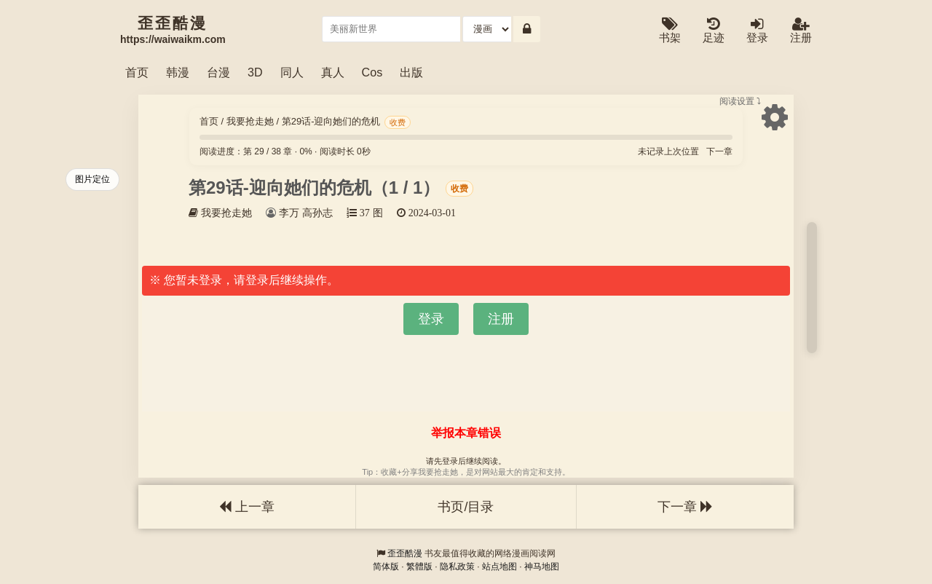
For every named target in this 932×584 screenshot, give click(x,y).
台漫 (218, 72)
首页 (137, 72)
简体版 (386, 566)
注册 (801, 31)
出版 (411, 72)
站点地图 (499, 566)
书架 (670, 31)
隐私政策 (457, 566)
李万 (289, 213)
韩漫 (177, 72)
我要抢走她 (250, 121)
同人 (292, 72)
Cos (372, 72)
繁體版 (419, 566)
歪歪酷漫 (404, 553)
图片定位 (92, 179)
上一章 (247, 507)
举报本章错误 (466, 433)
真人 (332, 72)
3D (255, 72)
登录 (757, 31)
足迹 (713, 31)
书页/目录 (466, 507)
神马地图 (541, 566)
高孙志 (317, 213)
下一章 (719, 151)
